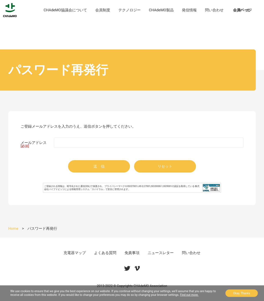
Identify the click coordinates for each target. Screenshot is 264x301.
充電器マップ (75, 253)
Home (13, 228)
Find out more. (189, 294)
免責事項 (132, 253)
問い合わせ (214, 18)
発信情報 (189, 18)
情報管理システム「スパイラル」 (88, 189)
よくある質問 (105, 253)
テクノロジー (129, 18)
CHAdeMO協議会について (65, 18)
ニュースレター (161, 253)
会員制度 (102, 18)
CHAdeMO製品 (161, 18)
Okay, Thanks (241, 293)
